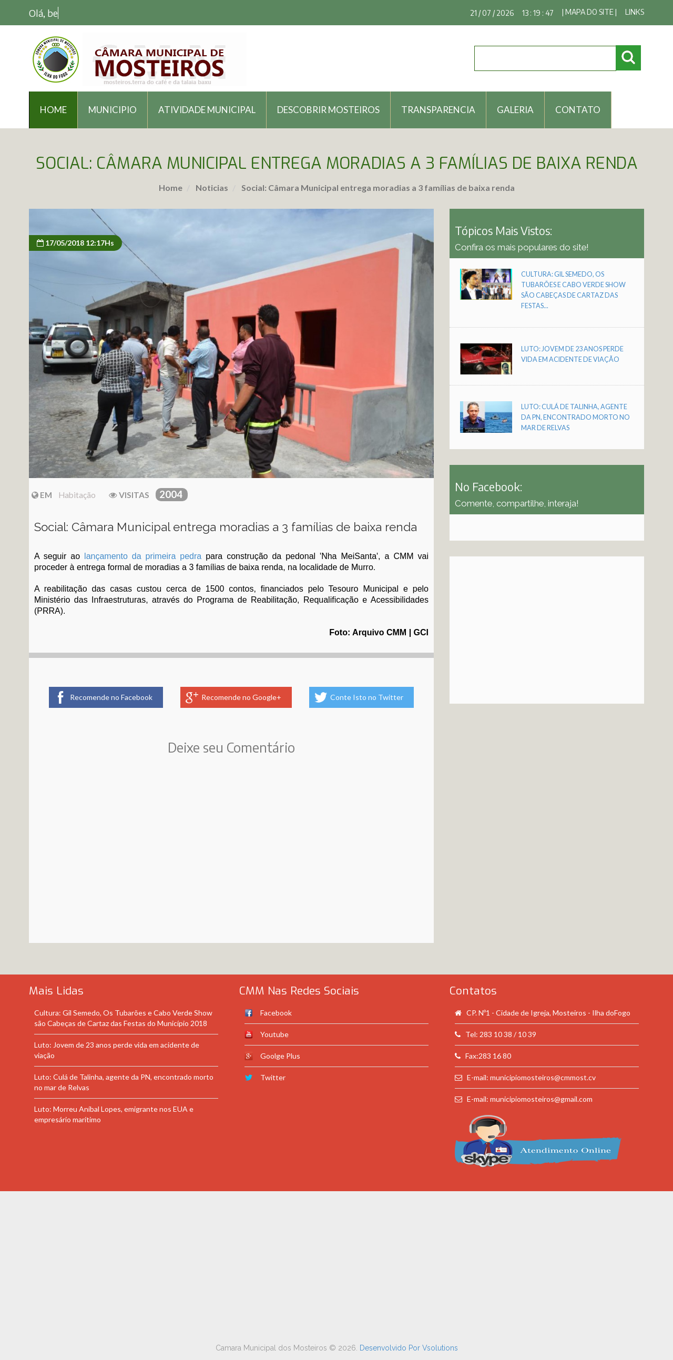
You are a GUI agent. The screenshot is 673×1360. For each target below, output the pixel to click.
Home (170, 187)
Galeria (515, 109)
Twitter (272, 1077)
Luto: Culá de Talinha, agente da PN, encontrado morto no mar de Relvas (575, 417)
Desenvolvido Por (391, 1348)
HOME (53, 109)
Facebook (276, 1012)
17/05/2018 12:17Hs (75, 242)
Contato (577, 109)
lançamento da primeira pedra (142, 556)
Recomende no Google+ (241, 697)
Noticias (211, 187)
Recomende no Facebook (111, 697)
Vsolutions (440, 1348)
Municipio (112, 109)
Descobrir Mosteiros (328, 109)
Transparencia (438, 109)
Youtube (274, 1034)
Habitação (77, 495)
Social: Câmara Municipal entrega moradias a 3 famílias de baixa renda (377, 187)
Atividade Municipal (207, 109)
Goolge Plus (280, 1055)
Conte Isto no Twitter (366, 697)
